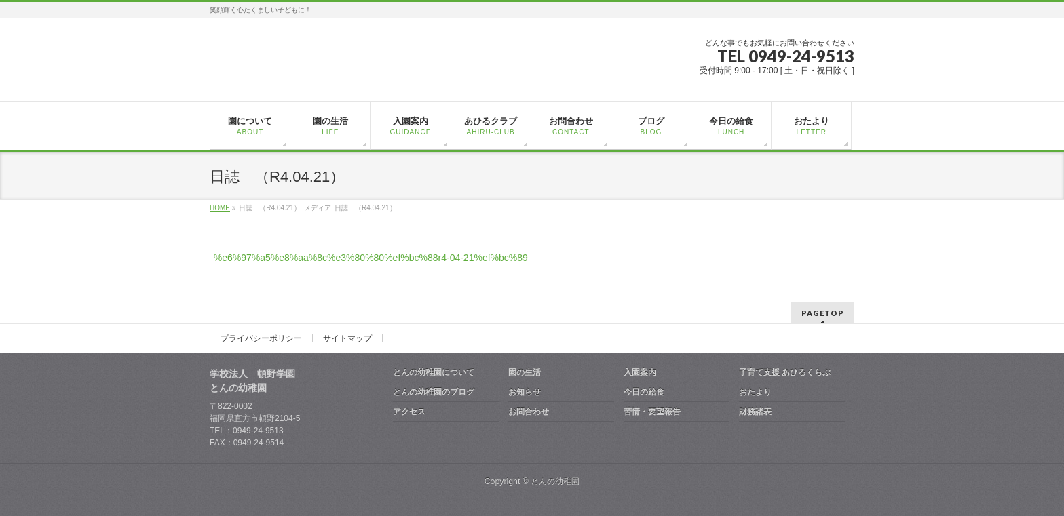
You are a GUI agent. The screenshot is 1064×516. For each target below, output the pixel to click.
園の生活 (524, 372)
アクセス (409, 411)
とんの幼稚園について (433, 372)
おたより (755, 392)
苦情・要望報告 (652, 411)
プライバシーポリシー (261, 338)
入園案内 (640, 372)
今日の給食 (644, 392)
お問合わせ (528, 411)
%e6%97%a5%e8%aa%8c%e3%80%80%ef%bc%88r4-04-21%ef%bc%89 (371, 257)
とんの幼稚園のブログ (433, 392)
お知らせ (524, 392)
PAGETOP (822, 313)
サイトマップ (347, 338)
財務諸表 (755, 411)
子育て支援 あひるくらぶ (785, 372)
